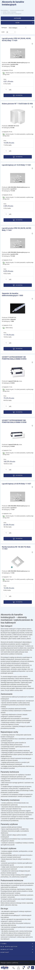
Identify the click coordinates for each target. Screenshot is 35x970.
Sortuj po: (4, 27)
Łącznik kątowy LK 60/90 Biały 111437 (16, 484)
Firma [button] (4, 943)
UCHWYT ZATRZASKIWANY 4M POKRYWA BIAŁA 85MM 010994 (14, 358)
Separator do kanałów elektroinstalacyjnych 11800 (12, 294)
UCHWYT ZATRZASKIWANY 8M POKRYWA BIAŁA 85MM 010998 (14, 421)
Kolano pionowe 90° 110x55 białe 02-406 (17, 104)
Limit (2, 32)
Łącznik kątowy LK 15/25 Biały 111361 (16, 165)
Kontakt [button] (5, 952)
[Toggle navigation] (32, 967)
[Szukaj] (13, 967)
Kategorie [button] (23, 18)
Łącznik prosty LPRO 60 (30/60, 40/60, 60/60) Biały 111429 (16, 39)
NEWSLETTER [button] (7, 949)
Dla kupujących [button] (9, 946)
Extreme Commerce (24, 962)
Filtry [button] (24, 22)
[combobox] (17, 27)
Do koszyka (17, 95)
